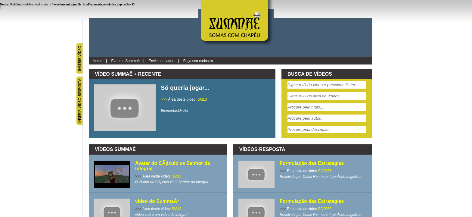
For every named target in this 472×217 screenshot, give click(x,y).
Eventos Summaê (125, 61)
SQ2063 (324, 209)
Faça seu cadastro (198, 61)
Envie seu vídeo (161, 61)
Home (97, 61)
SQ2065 (324, 171)
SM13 (202, 99)
